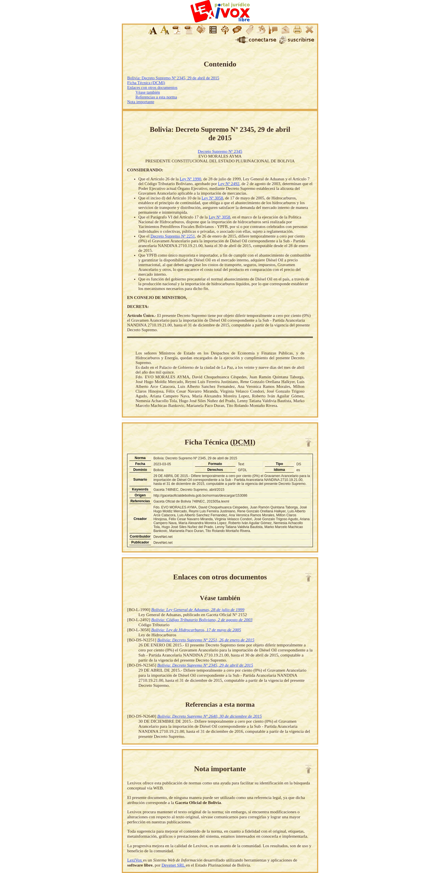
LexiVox (135, 860)
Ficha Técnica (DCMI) (146, 82)
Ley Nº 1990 (190, 179)
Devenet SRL (174, 865)
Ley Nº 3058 (212, 198)
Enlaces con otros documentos (152, 87)
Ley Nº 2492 (228, 183)
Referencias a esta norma (156, 97)
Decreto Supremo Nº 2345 (220, 151)
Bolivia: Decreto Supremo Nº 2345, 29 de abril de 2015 (173, 78)
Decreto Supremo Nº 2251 (172, 236)
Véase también (148, 92)
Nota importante (140, 102)
